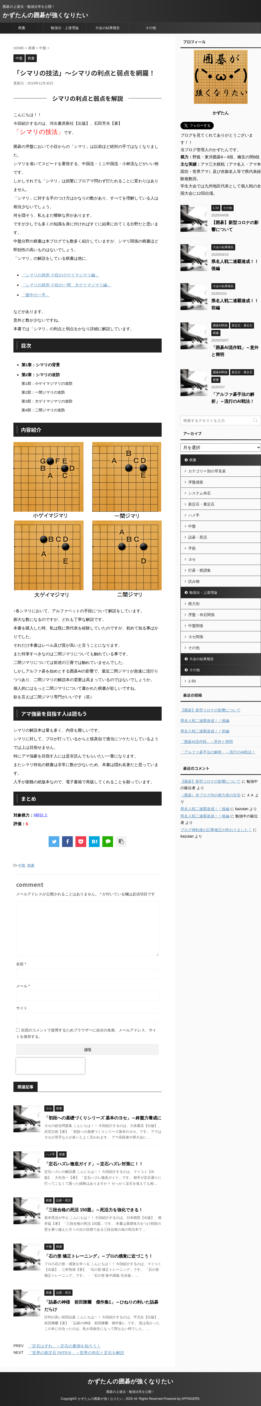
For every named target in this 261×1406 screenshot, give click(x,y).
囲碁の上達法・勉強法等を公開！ (130, 1392)
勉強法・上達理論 (65, 28)
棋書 (21, 28)
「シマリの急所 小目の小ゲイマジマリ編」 (60, 275)
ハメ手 (194, 515)
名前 (21, 964)
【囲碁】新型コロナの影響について (210, 710)
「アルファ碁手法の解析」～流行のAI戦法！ (217, 752)
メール (23, 986)
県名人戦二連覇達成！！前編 (204, 731)
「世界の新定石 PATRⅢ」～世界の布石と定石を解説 (76, 1352)
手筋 (192, 548)
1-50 (192, 681)
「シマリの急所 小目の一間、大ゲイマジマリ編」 (66, 285)
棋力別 (194, 603)
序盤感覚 (195, 482)
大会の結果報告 (107, 28)
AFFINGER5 (190, 1399)
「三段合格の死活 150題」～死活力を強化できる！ (93, 1210)
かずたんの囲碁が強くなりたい (45, 15)
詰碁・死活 (197, 537)
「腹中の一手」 (35, 295)
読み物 (194, 581)
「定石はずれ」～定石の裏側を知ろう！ (64, 1346)
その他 (151, 28)
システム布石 (199, 493)
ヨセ (192, 559)
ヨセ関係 (195, 637)
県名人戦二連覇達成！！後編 (204, 720)
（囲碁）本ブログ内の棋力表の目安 (210, 795)
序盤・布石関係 (201, 615)
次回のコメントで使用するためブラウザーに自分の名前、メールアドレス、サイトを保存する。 (86, 1033)
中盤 (21, 865)
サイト (21, 1008)
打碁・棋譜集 (199, 570)
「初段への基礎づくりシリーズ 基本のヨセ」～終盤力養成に (102, 1118)
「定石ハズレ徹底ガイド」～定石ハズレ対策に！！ (93, 1164)
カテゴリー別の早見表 (207, 471)
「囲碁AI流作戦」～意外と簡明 (206, 741)
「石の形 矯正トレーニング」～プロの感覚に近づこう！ (98, 1256)
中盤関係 (195, 626)
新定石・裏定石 (201, 504)
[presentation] (50, 1066)
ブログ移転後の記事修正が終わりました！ (216, 830)
